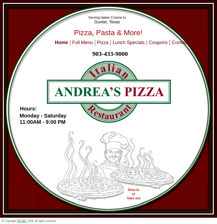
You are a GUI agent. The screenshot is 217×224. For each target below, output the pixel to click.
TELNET (22, 221)
